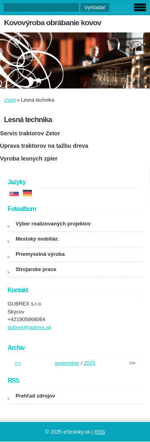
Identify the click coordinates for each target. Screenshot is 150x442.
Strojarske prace (36, 269)
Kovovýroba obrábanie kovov (52, 22)
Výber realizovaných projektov (53, 224)
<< (18, 363)
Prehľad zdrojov (35, 396)
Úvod (10, 100)
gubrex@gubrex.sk (29, 327)
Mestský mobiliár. (37, 239)
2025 (89, 363)
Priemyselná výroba (40, 254)
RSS (99, 432)
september (67, 363)
